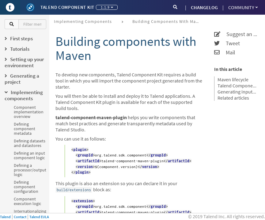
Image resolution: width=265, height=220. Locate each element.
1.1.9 (107, 7)
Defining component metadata (24, 128)
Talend (5, 217)
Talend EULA (39, 217)
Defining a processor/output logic (30, 170)
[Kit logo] (30, 7)
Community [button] (243, 7)
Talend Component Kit (67, 7)
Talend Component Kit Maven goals (237, 85)
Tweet (227, 43)
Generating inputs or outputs (237, 92)
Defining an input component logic (29, 155)
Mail (224, 53)
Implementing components (83, 21)
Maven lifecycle (233, 79)
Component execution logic (27, 201)
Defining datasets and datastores (29, 143)
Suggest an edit (235, 34)
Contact (20, 217)
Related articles (233, 98)
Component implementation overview (29, 112)
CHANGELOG (204, 7)
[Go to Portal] (10, 7)
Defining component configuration (26, 186)
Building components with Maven (167, 21)
